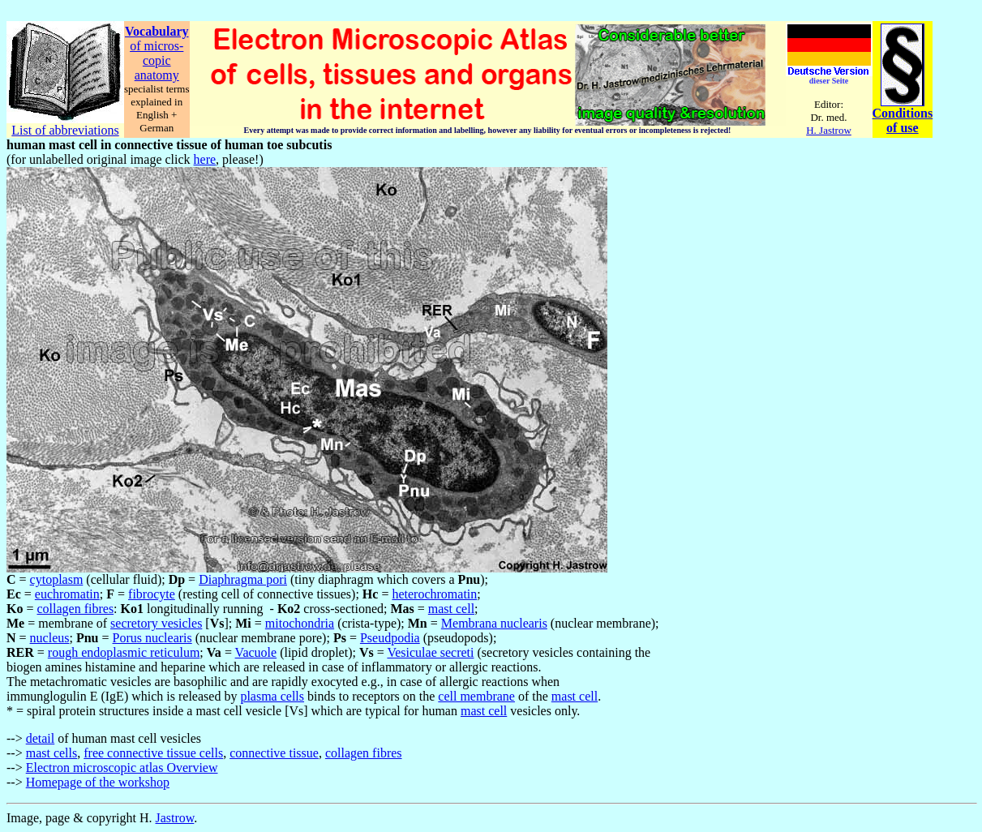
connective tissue (274, 753)
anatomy (157, 75)
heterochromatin (434, 594)
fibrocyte (151, 594)
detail (40, 738)
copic (157, 60)
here (205, 159)
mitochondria (299, 623)
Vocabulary (157, 31)
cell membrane (476, 696)
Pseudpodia (390, 638)
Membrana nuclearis (494, 623)
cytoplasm (57, 579)
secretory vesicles (156, 623)
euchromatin (67, 594)
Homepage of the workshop (97, 782)
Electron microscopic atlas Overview (122, 767)
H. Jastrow (828, 130)
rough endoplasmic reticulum (124, 652)
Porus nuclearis (152, 638)
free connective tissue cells (153, 753)
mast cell (451, 608)
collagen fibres (75, 608)
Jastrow (175, 818)
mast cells (52, 753)
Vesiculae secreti (430, 652)
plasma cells (272, 696)
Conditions (903, 113)
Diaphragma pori (243, 579)
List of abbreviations (64, 130)
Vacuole (256, 652)
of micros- (156, 46)
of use (902, 128)
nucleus (50, 638)
